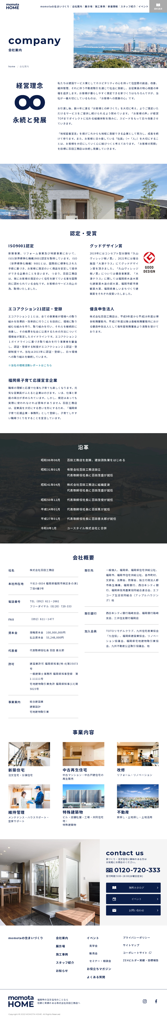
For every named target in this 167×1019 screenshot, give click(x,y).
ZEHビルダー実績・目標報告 (141, 960)
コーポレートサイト (135, 953)
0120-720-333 (137, 870)
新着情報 (113, 6)
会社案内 (77, 6)
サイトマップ (131, 945)
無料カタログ (136, 887)
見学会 (93, 946)
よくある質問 (96, 977)
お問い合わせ (136, 910)
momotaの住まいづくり (55, 6)
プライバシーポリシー (136, 937)
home (12, 66)
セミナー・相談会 (100, 961)
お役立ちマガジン (99, 969)
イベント (143, 6)
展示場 (88, 6)
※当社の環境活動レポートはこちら (30, 365)
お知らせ (62, 971)
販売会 (93, 953)
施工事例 (100, 6)
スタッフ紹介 (128, 6)
